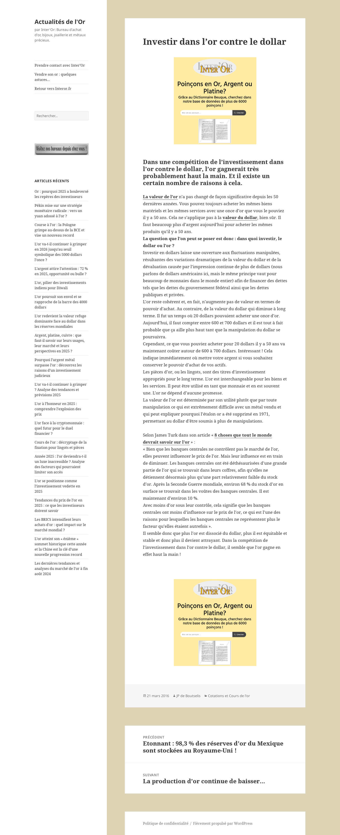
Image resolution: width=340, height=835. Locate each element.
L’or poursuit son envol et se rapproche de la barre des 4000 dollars (61, 302)
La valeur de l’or (160, 197)
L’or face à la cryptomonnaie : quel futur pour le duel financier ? (59, 428)
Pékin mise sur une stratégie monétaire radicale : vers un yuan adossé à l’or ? (58, 210)
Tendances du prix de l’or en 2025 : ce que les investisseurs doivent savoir (59, 505)
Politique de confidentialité (165, 823)
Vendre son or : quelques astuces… (55, 77)
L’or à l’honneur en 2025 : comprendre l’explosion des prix (58, 409)
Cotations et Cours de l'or (229, 695)
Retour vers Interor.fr (53, 88)
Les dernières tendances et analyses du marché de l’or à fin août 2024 (61, 568)
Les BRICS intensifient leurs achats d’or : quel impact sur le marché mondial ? (60, 524)
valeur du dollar (240, 217)
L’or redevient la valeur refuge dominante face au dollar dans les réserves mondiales (60, 321)
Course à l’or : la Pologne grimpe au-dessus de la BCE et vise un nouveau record (60, 230)
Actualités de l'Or (60, 22)
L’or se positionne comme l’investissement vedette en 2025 (57, 486)
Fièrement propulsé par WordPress (222, 823)
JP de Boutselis (188, 695)
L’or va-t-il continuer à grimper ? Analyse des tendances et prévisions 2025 (61, 389)
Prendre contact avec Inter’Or (60, 65)
